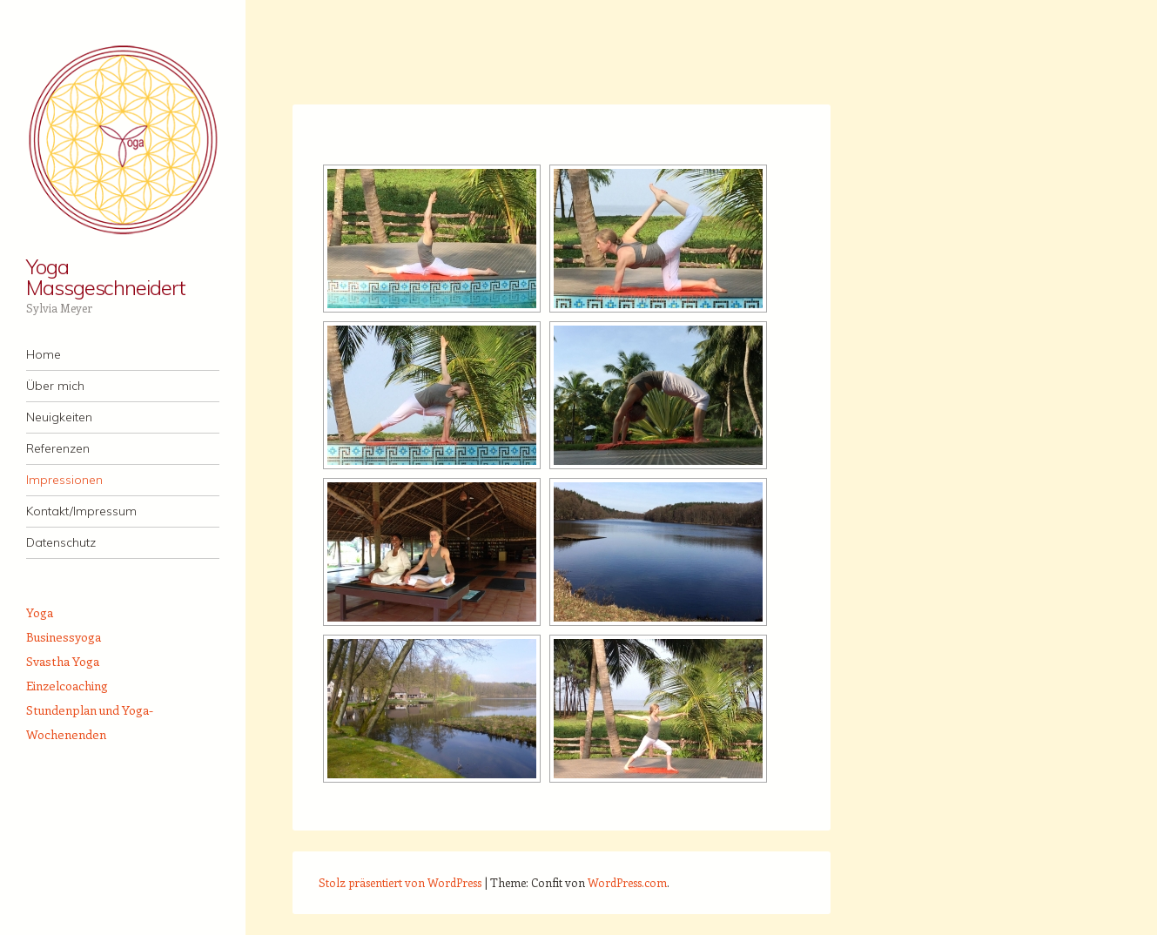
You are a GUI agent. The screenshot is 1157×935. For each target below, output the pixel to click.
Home (43, 354)
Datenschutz (61, 542)
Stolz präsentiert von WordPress (400, 882)
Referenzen (58, 448)
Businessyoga (63, 637)
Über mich (55, 386)
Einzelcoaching (67, 685)
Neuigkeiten (59, 417)
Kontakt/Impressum (81, 511)
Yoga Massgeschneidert (105, 276)
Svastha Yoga (62, 661)
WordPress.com (627, 882)
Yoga (39, 612)
